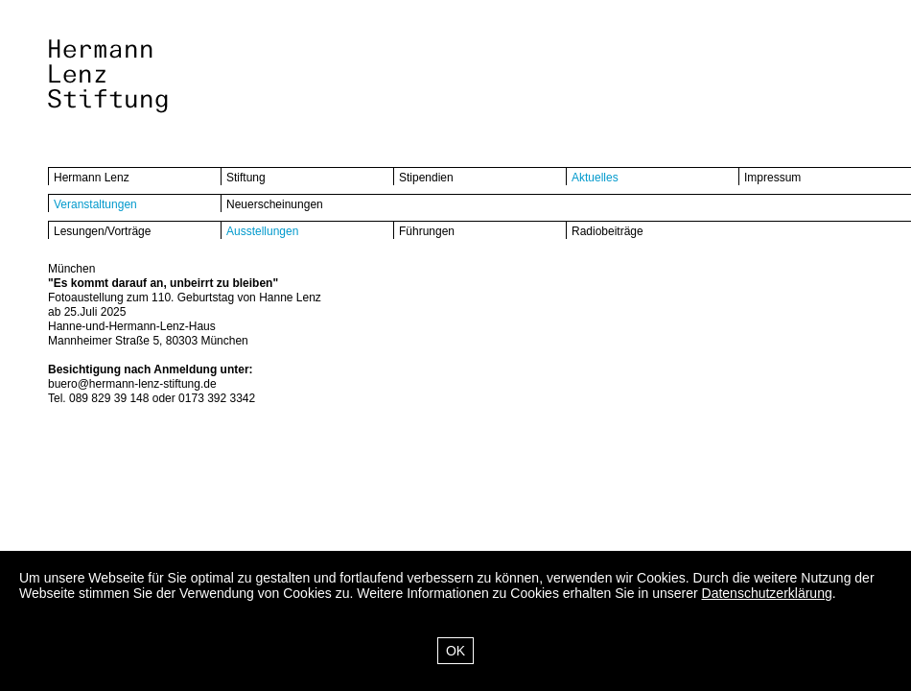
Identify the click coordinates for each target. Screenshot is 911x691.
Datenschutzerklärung (767, 593)
